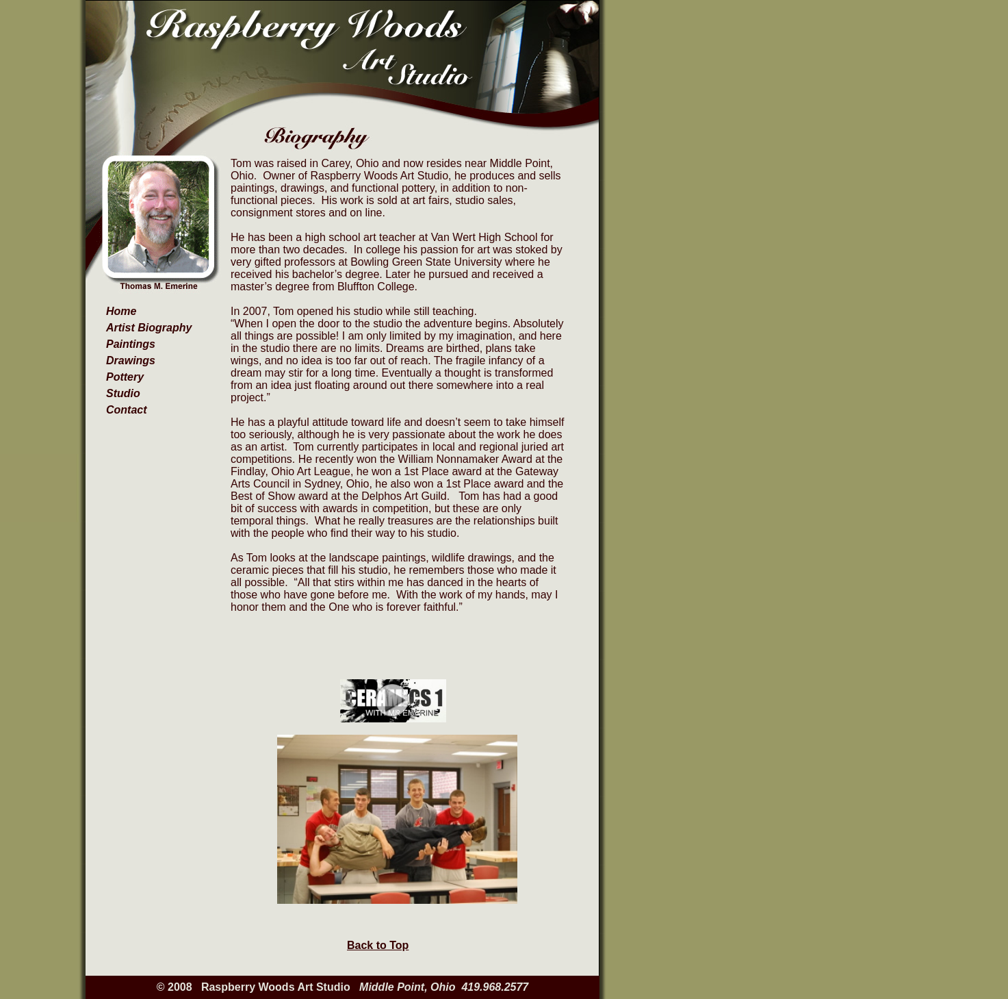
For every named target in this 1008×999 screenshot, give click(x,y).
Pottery (125, 377)
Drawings (130, 360)
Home (121, 311)
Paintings (130, 344)
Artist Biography (149, 327)
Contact (126, 410)
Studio (123, 393)
